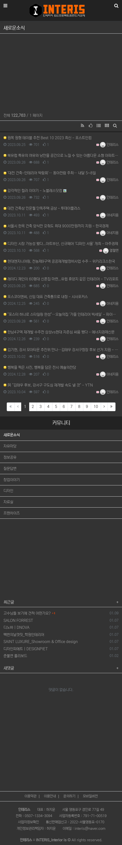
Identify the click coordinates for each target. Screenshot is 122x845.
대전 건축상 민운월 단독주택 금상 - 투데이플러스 (41, 208)
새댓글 (8, 668)
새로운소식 (11, 435)
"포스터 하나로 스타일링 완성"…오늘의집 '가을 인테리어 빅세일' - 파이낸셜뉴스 (61, 314)
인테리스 (109, 145)
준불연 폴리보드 (15, 656)
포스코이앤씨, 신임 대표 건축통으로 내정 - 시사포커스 (45, 297)
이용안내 (50, 796)
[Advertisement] (61, 72)
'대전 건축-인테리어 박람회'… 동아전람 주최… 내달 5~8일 (49, 173)
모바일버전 (90, 796)
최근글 (8, 602)
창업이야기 (11, 480)
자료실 (8, 502)
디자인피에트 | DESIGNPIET (25, 649)
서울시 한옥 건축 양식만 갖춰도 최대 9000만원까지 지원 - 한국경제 (56, 226)
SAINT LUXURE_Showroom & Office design (40, 642)
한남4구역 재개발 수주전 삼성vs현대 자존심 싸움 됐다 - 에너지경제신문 (59, 332)
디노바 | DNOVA (16, 627)
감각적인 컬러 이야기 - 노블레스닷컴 (32, 191)
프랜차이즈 (11, 513)
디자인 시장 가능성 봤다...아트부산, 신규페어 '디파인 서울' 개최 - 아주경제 (60, 244)
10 (96, 406)
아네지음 (109, 215)
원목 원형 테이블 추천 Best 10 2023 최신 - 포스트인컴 (47, 138)
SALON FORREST (18, 620)
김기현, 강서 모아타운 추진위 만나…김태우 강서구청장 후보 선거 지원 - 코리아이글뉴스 (61, 350)
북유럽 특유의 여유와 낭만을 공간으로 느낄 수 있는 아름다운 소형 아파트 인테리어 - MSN (61, 155)
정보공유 (9, 457)
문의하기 (69, 796)
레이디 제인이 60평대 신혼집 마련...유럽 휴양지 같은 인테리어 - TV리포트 (61, 279)
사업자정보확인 (28, 822)
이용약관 (30, 796)
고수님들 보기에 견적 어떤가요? (27, 613)
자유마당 (9, 446)
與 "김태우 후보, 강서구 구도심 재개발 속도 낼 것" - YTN (48, 385)
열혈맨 (111, 251)
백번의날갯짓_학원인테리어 (23, 635)
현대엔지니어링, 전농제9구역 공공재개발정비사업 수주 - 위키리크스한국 (59, 261)
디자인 (8, 491)
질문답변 (9, 468)
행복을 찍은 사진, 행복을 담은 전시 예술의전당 (39, 367)
